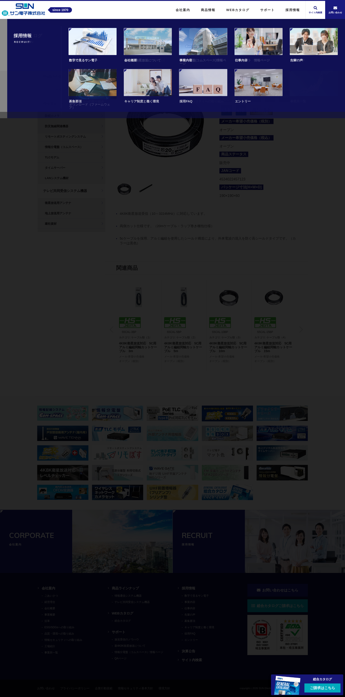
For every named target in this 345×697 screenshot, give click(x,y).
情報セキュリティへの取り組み (63, 640)
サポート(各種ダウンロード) (61, 89)
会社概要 (49, 608)
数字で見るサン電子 (196, 595)
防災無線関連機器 (56, 126)
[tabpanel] (165, 125)
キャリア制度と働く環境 (199, 627)
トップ (42, 28)
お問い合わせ (46, 688)
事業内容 (189, 602)
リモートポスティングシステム (65, 136)
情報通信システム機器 (60, 104)
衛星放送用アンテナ (58, 203)
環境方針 (164, 688)
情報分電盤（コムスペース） (64, 147)
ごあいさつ (51, 595)
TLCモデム (52, 157)
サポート (118, 632)
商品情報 (60, 28)
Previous (113, 329)
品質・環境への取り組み (59, 633)
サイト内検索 (192, 660)
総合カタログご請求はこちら (277, 606)
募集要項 (189, 621)
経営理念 (49, 602)
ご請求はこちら (322, 688)
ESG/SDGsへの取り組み (59, 627)
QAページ (120, 658)
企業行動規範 (104, 688)
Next (300, 329)
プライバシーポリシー (75, 688)
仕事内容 (189, 608)
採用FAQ (189, 633)
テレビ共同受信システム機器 (95, 28)
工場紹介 (49, 646)
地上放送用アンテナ (58, 213)
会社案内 (48, 588)
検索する (91, 83)
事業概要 (49, 614)
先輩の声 (189, 614)
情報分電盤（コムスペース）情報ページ (139, 652)
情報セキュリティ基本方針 (135, 688)
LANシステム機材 (57, 178)
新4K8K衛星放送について (130, 645)
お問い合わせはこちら (277, 590)
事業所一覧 (51, 652)
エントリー (191, 640)
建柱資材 (51, 223)
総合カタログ (123, 620)
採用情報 (188, 588)
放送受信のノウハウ (127, 639)
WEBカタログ (122, 613)
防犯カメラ (52, 116)
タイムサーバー (55, 167)
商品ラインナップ (125, 588)
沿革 (47, 621)
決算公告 (188, 651)
